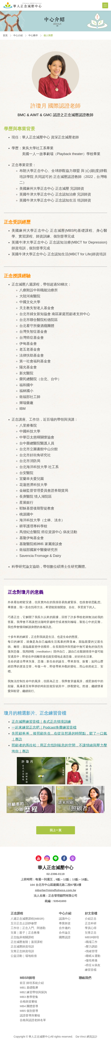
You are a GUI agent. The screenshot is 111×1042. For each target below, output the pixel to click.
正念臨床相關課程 (22, 937)
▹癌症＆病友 (92, 965)
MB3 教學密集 (29, 996)
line (56, 858)
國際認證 (65, 937)
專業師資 (65, 923)
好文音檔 (91, 913)
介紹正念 (90, 918)
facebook (64, 858)
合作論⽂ (65, 932)
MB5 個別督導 (29, 1010)
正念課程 (17, 913)
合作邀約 (65, 928)
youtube (38, 858)
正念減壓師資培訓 (22, 946)
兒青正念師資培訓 (22, 951)
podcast (73, 858)
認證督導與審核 (30, 1015)
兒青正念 (90, 932)
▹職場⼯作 (91, 941)
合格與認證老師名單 (33, 1020)
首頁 (5, 35)
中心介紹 (18, 35)
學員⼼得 (90, 928)
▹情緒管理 (91, 951)
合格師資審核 (28, 1001)
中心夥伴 (33, 35)
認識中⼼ (65, 918)
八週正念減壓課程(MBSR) (27, 918)
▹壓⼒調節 (91, 946)
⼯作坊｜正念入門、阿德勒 (28, 928)
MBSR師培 (92, 937)
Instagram (47, 858)
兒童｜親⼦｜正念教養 (25, 932)
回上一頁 (55, 830)
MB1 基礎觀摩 (29, 987)
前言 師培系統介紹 (32, 983)
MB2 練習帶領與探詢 (33, 992)
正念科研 (90, 923)
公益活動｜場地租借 (24, 955)
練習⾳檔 (90, 969)
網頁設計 (92, 1036)
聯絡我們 (85, 977)
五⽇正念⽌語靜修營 (24, 923)
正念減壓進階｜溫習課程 (27, 941)
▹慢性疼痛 (91, 960)
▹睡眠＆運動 (92, 955)
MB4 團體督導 (29, 1006)
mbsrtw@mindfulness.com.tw (55, 890)
